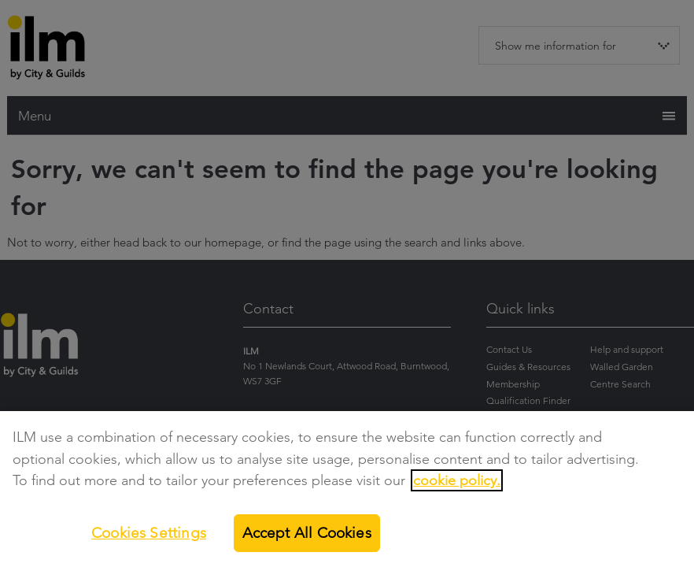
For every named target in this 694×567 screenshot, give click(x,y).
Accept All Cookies (306, 537)
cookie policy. (456, 486)
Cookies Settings (148, 537)
